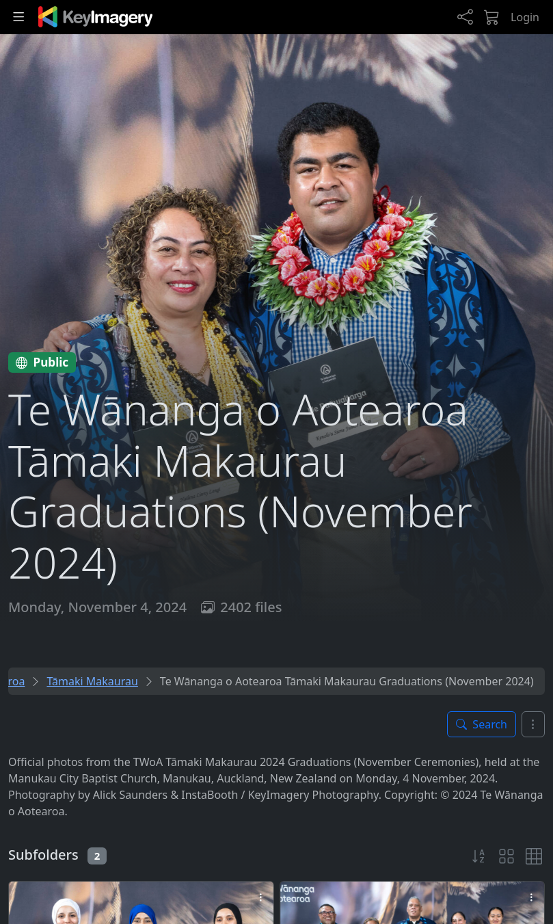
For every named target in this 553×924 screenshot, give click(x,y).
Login (525, 17)
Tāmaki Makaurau (91, 681)
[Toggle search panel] (481, 724)
